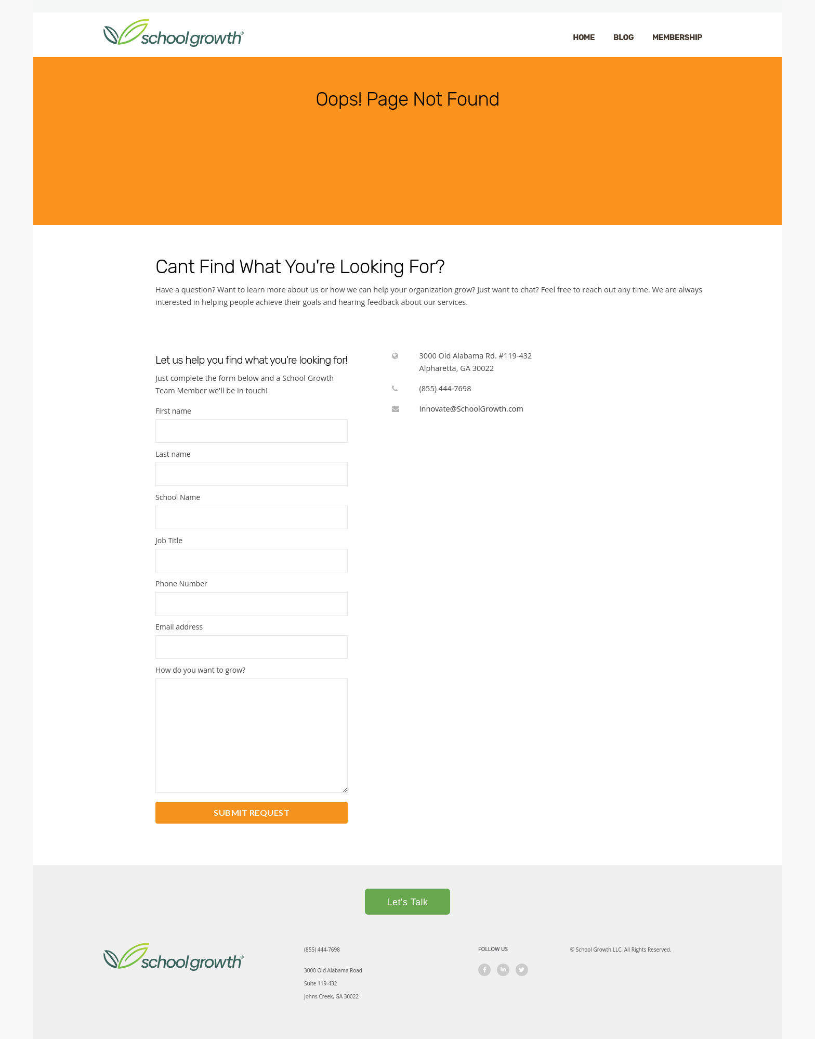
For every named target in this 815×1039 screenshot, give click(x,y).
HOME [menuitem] (584, 37)
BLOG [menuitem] (623, 37)
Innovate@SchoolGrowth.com (471, 409)
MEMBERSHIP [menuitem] (677, 37)
